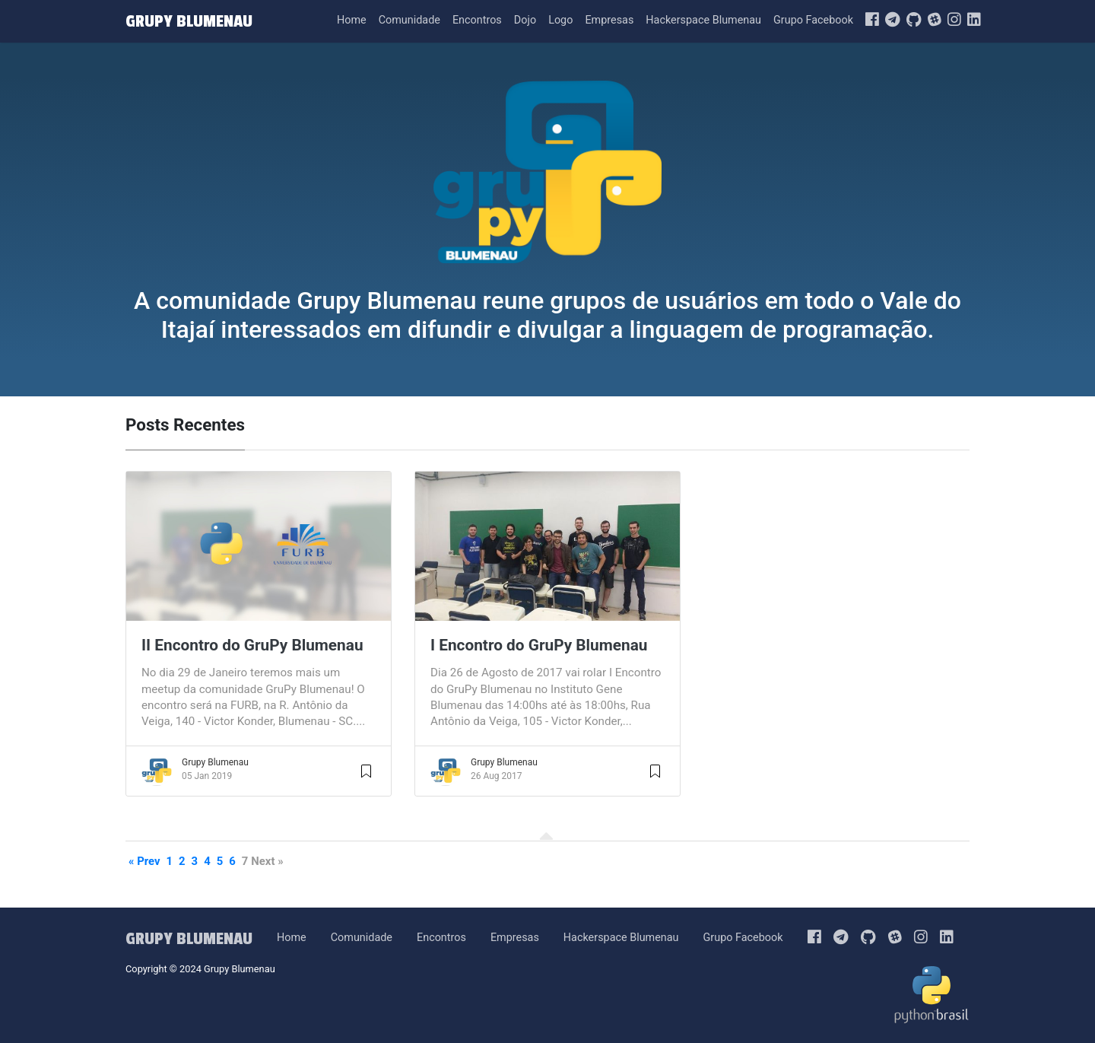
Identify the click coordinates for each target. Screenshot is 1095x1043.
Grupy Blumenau (215, 762)
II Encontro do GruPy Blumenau (252, 645)
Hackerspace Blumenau (703, 20)
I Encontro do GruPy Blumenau (538, 645)
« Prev (144, 861)
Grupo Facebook (813, 20)
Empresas (609, 20)
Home (352, 20)
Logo (560, 20)
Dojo (525, 20)
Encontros (477, 20)
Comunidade (409, 20)
